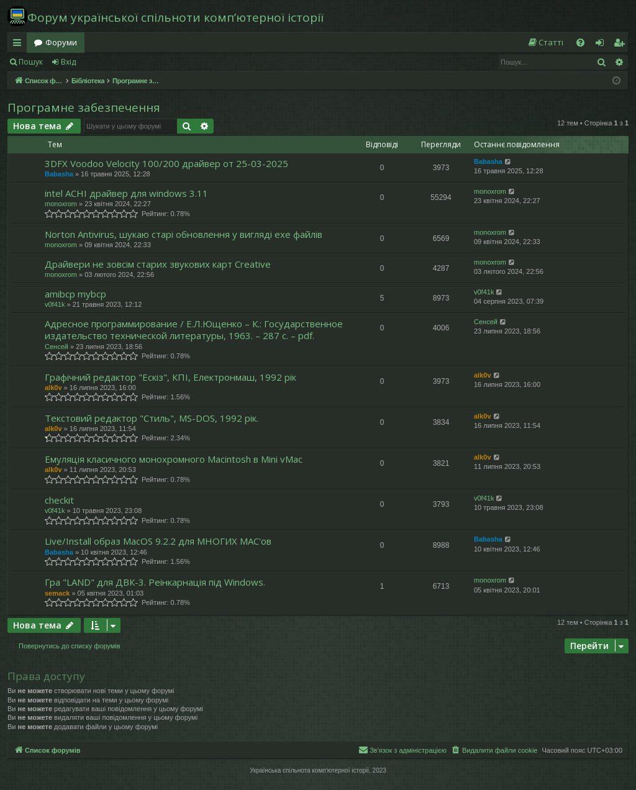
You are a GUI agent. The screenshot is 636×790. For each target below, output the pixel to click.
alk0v (53, 387)
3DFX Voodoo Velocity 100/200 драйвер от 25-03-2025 (166, 163)
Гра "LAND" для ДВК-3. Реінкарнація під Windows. (155, 582)
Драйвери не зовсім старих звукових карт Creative (158, 264)
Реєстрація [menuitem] (622, 45)
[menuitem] (545, 42)
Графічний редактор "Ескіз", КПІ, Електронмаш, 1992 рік (170, 377)
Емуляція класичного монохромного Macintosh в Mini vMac (173, 459)
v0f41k (55, 304)
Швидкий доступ (19, 45)
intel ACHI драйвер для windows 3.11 (126, 193)
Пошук (31, 62)
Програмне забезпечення (83, 107)
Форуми (61, 42)
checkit (59, 500)
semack (57, 593)
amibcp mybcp (75, 294)
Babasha (59, 174)
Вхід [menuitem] (603, 45)
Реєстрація (113, 62)
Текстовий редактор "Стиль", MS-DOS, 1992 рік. (151, 418)
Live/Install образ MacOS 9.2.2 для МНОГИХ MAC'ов (158, 541)
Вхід (68, 62)
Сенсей (56, 346)
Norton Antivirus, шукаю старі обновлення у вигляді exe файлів (183, 234)
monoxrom (61, 203)
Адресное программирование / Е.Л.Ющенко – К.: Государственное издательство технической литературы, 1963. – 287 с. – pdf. (194, 329)
